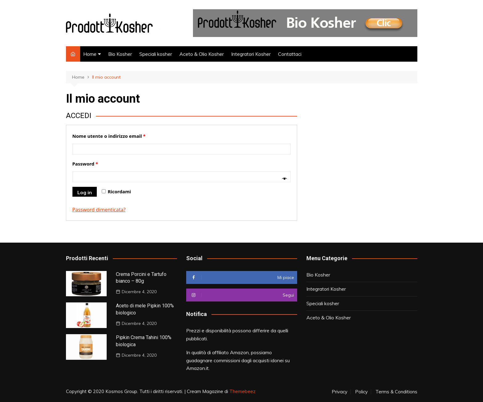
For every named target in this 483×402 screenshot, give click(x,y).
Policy (361, 391)
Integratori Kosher (251, 54)
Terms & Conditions (396, 391)
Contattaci (289, 54)
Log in (84, 192)
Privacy (339, 391)
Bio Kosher (120, 54)
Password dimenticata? (99, 209)
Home (89, 54)
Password (85, 164)
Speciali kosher (155, 54)
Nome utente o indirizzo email (109, 136)
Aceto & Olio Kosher (201, 54)
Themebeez (242, 391)
